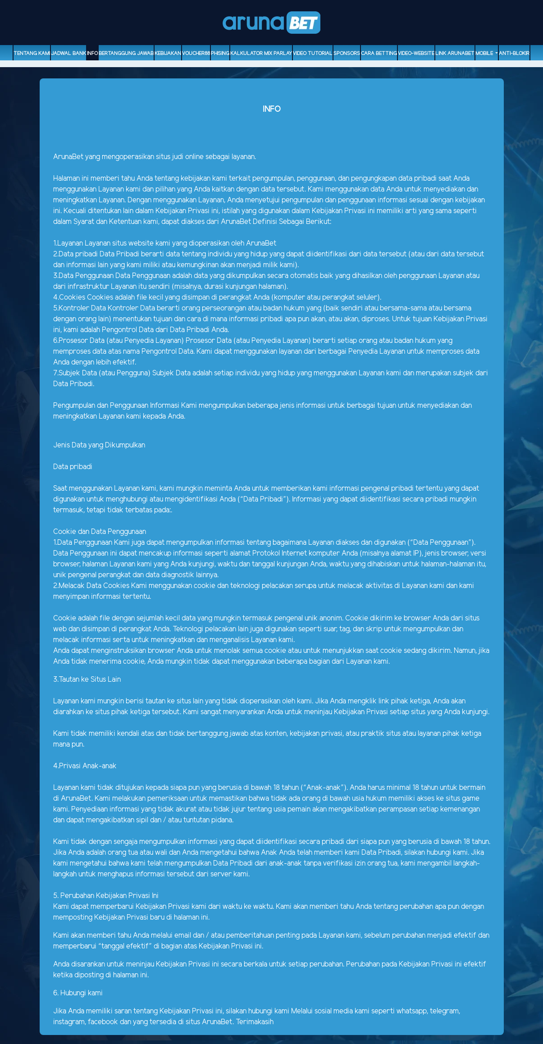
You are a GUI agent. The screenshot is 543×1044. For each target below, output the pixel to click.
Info (92, 53)
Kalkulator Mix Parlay (261, 53)
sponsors (346, 53)
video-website (416, 53)
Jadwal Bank (68, 53)
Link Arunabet (455, 53)
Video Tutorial (313, 53)
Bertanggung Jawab (126, 53)
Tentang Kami (32, 53)
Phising (220, 53)
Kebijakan (168, 53)
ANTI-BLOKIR (514, 53)
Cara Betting (379, 53)
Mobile (484, 53)
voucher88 (196, 53)
